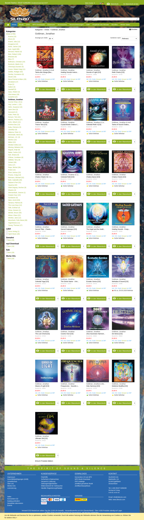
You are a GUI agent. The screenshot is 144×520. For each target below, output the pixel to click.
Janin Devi (13, 109)
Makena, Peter (14, 132)
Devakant (13, 82)
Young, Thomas (15, 225)
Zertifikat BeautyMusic (82, 486)
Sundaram (13, 198)
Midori (12, 142)
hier (132, 515)
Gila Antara (13, 94)
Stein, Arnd (14, 200)
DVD (28, 25)
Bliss (11, 59)
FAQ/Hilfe (44, 477)
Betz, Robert (14, 54)
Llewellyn (12, 130)
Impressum (11, 477)
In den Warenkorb (45, 88)
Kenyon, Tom (14, 117)
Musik (21, 25)
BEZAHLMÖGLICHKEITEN (50, 496)
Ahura (11, 39)
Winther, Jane (14, 218)
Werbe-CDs (11, 486)
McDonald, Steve (15, 135)
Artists (14, 25)
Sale (88, 25)
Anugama (13, 44)
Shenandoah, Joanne (17, 192)
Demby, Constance (16, 74)
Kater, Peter (13, 114)
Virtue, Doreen (14, 210)
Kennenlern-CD (12, 499)
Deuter (12, 77)
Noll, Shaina (13, 155)
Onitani (12, 162)
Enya (11, 84)
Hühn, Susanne (15, 107)
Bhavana (12, 57)
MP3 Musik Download (82, 479)
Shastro (12, 190)
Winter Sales (125, 25)
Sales (9, 497)
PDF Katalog (79, 481)
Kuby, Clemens (14, 127)
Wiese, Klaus (14, 215)
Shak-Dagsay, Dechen (17, 187)
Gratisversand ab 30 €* (40, 3)
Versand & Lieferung (48, 481)
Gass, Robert (14, 92)
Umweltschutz (12, 481)
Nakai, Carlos (14, 152)
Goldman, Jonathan (15, 99)
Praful (12, 170)
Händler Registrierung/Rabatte (51, 488)
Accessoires (62, 25)
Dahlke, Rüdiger (15, 72)
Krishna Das (14, 124)
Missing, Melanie (15, 147)
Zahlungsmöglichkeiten (49, 483)
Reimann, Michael (16, 177)
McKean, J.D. (14, 137)
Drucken (134, 29)
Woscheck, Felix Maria (17, 220)
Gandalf (12, 89)
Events (9, 505)
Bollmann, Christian (16, 62)
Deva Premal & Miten (17, 79)
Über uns (10, 483)
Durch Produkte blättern (44, 461)
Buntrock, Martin (15, 64)
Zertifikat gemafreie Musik (84, 483)
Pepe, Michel (14, 167)
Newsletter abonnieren (15, 503)
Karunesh (12, 112)
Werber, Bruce (14, 213)
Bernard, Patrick (15, 51)
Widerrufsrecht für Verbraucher (52, 486)
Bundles (115, 25)
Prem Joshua (14, 172)
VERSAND (78, 496)
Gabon (11, 87)
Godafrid (12, 97)
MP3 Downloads (39, 25)
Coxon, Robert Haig (16, 69)
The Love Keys (15, 205)
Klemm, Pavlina (15, 120)
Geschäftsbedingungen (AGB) (17, 479)
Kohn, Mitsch (14, 122)
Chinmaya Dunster (16, 67)
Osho (11, 165)
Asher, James (14, 46)
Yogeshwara (14, 223)
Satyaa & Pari (14, 182)
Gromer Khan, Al (15, 102)
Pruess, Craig (14, 175)
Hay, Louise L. (14, 104)
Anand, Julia (14, 41)
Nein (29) (10, 240)
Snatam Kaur (14, 195)
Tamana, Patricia (15, 203)
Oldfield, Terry (14, 160)
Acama (12, 36)
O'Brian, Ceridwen (15, 157)
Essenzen (51, 25)
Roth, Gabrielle (15, 180)
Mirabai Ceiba (14, 145)
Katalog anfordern (13, 501)
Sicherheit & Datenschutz (50, 479)
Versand (47, 79)
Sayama (12, 185)
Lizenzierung (11, 488)
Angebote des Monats (100, 25)
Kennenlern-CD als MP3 (83, 477)
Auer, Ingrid (13, 49)
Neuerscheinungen (77, 25)
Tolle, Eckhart (14, 208)
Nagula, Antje (14, 150)
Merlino (12, 140)
